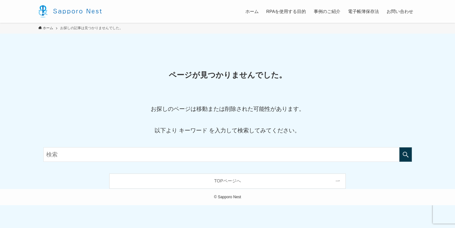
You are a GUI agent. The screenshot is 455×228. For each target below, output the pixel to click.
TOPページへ (227, 180)
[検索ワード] (227, 154)
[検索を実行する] (405, 154)
